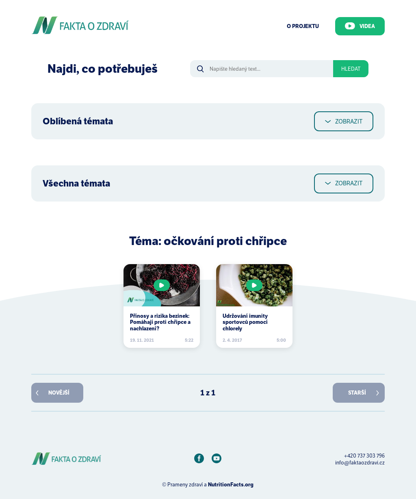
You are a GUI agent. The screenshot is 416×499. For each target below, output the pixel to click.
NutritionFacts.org (231, 484)
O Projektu (303, 26)
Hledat (350, 68)
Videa (360, 26)
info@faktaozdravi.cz (360, 462)
